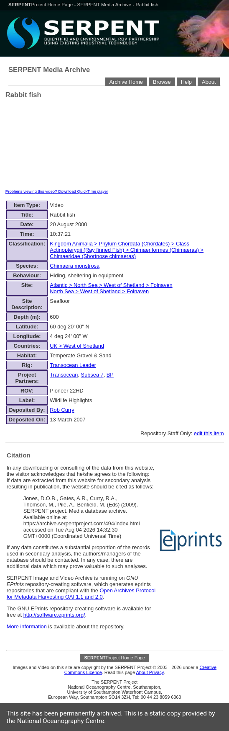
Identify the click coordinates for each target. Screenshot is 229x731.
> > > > (127, 249)
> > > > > (111, 288)
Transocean (64, 375)
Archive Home (126, 82)
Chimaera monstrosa (74, 266)
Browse (162, 82)
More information (27, 626)
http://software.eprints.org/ (54, 615)
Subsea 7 (92, 375)
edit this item (209, 433)
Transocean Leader (73, 365)
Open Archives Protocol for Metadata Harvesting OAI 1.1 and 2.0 (81, 593)
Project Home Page (41, 4)
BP (110, 375)
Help (186, 82)
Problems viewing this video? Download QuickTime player (56, 191)
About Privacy (149, 672)
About (209, 82)
